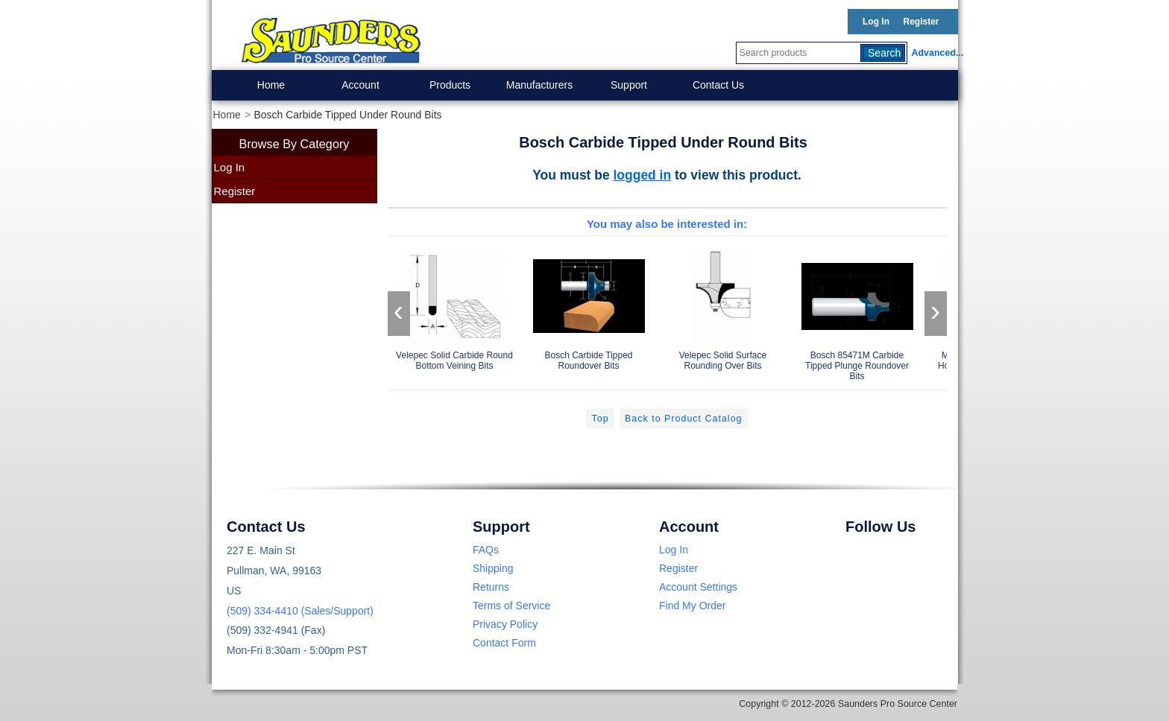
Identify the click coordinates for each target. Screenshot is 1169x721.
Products (449, 85)
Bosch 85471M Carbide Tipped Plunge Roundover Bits (857, 311)
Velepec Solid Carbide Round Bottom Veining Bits (454, 306)
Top (599, 418)
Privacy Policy (505, 624)
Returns (491, 587)
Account (360, 85)
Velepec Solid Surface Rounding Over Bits (723, 306)
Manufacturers (539, 85)
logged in (643, 175)
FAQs (486, 550)
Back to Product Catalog (683, 418)
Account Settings (698, 587)
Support (629, 85)
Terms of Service (511, 606)
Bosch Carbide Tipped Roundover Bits (589, 306)
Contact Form (504, 643)
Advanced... (935, 53)
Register (921, 21)
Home (271, 85)
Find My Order (692, 606)
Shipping (493, 568)
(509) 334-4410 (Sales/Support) (300, 611)
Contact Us (718, 85)
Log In (876, 21)
